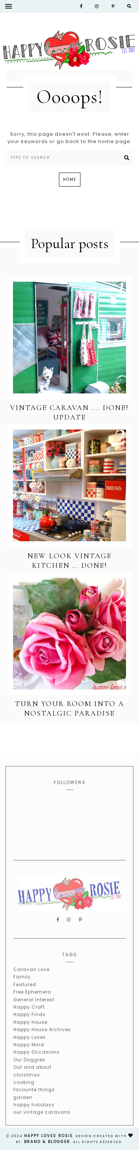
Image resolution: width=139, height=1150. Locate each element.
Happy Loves (29, 1046)
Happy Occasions (36, 1061)
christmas (26, 1084)
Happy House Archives (42, 1039)
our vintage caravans (41, 1121)
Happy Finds (29, 1024)
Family (22, 986)
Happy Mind (28, 1053)
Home (69, 179)
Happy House (30, 1031)
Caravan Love (31, 979)
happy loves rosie (48, 1136)
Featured (24, 993)
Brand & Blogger (47, 1141)
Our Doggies (29, 1069)
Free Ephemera (32, 1001)
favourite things (34, 1099)
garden (23, 1106)
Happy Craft (29, 1016)
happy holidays (33, 1114)
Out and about (32, 1076)
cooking (23, 1091)
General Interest (33, 1008)
